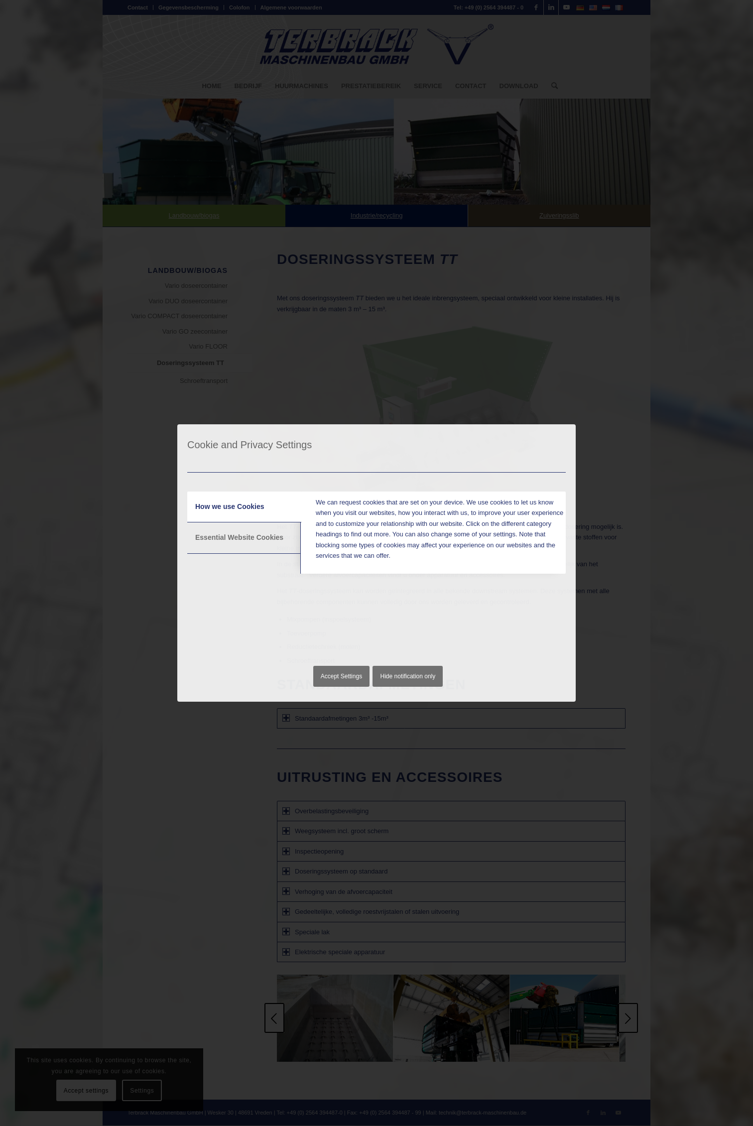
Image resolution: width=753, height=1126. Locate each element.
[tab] (244, 507)
